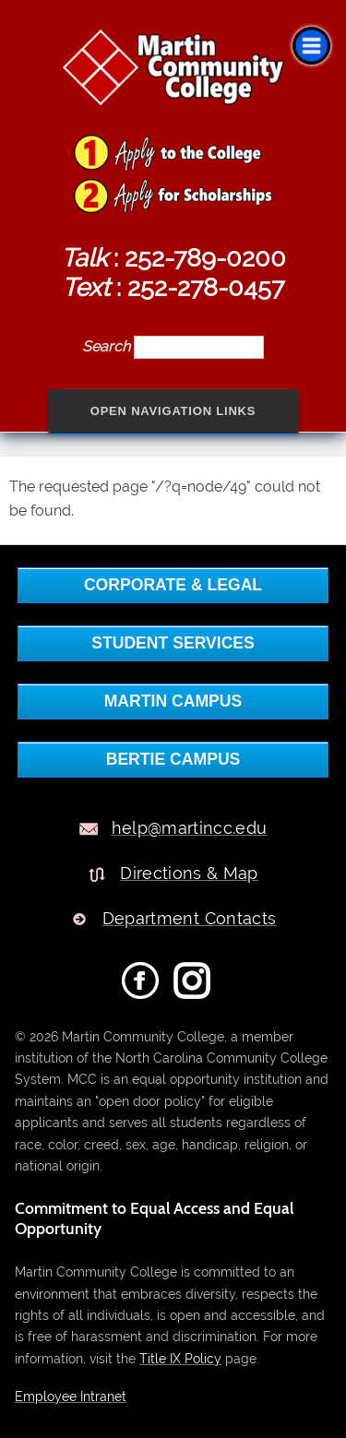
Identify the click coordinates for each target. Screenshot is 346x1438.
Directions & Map (189, 873)
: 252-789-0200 (173, 257)
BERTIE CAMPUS (173, 759)
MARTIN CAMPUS (173, 701)
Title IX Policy (180, 1358)
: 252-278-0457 (173, 287)
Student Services (173, 643)
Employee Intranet (70, 1396)
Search (108, 346)
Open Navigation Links (173, 411)
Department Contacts (189, 918)
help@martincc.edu (190, 828)
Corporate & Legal (173, 585)
